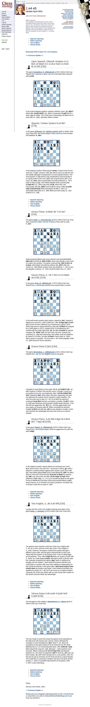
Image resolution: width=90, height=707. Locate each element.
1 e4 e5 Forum (69, 12)
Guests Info (58, 3)
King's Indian (5, 26)
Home (18, 1)
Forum (23, 3)
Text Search (36, 3)
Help (63, 3)
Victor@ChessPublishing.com (56, 696)
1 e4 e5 (23, 1)
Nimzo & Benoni (6, 28)
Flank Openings (6, 32)
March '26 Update (68, 14)
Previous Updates (68, 18)
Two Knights (35, 43)
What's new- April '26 (67, 13)
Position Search (29, 3)
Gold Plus (4, 34)
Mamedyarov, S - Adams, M (58, 601)
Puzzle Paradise (68, 26)
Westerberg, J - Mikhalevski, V (44, 352)
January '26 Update (67, 17)
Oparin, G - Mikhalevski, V (44, 427)
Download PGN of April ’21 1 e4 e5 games (41, 52)
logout (7, 49)
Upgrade (4, 42)
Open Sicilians (6, 17)
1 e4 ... (4, 21)
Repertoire (48, 3)
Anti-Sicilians (5, 19)
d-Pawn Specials (6, 24)
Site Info (53, 3)
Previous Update (34, 55)
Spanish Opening (36, 39)
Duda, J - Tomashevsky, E (43, 220)
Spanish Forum (68, 11)
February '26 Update (67, 16)
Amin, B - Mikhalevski (43, 283)
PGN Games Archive (67, 24)
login (3, 49)
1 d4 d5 (4, 23)
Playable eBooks (68, 22)
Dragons (4, 15)
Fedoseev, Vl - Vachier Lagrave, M (47, 131)
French (4, 13)
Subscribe (4, 40)
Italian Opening (36, 41)
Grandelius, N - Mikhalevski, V (44, 72)
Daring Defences (6, 30)
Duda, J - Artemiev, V (38, 511)
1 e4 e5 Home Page (67, 9)
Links (66, 3)
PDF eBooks (69, 21)
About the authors (68, 28)
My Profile (42, 3)
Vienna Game (35, 45)
